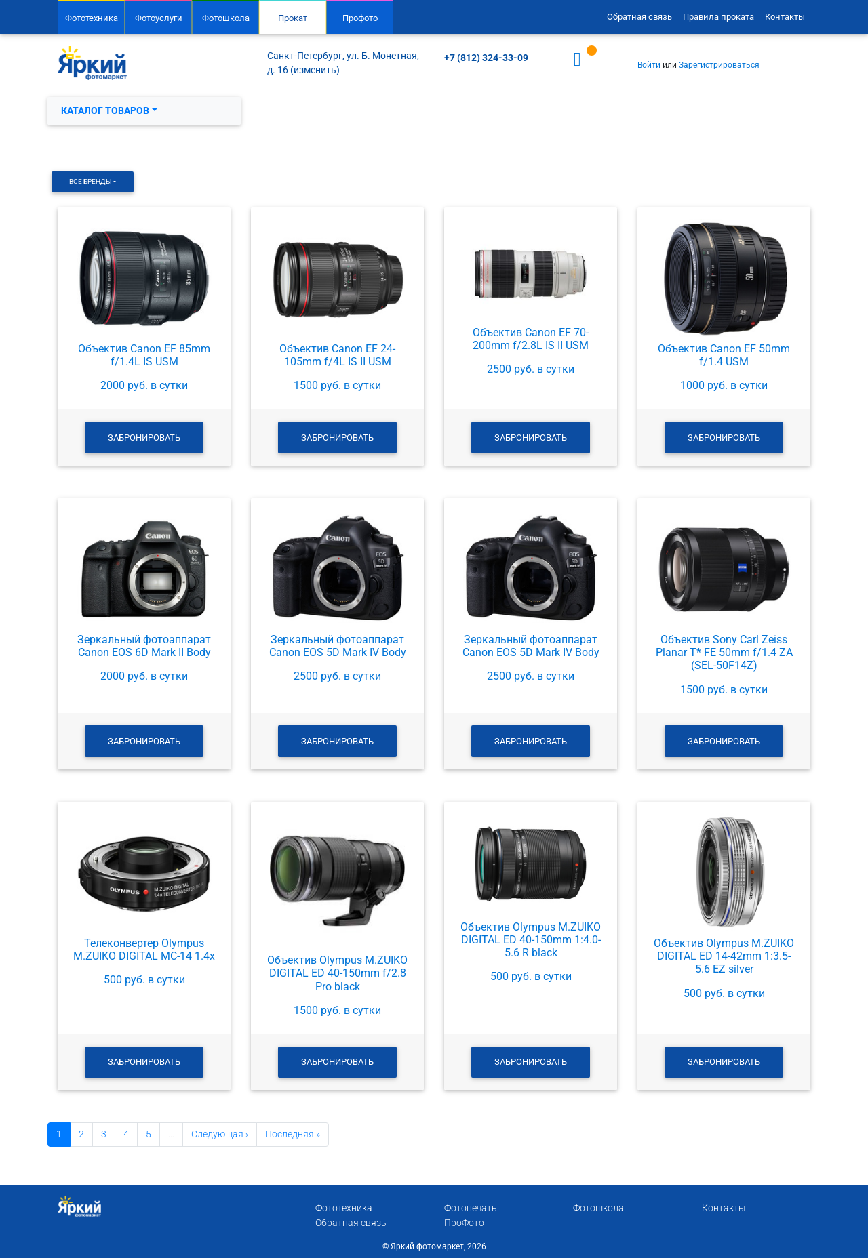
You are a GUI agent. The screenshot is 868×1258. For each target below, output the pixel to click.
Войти (648, 65)
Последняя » (292, 1134)
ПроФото (464, 1223)
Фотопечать (470, 1208)
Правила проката (718, 17)
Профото (360, 18)
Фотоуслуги (158, 18)
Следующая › (219, 1134)
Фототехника (91, 18)
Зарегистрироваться (719, 65)
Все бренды (90, 181)
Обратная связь (639, 17)
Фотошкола (226, 18)
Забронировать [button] (144, 437)
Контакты (785, 17)
